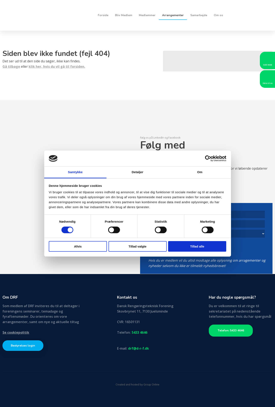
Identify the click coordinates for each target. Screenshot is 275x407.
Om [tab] (199, 172)
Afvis (78, 246)
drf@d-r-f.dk (138, 348)
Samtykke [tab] (75, 172)
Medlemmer (147, 15)
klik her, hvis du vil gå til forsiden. (57, 66)
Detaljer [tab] (137, 172)
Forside (103, 15)
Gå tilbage (11, 66)
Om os (218, 15)
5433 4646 (139, 332)
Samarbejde (198, 15)
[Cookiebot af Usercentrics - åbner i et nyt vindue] (208, 158)
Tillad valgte (137, 246)
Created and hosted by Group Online (137, 384)
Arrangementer (173, 15)
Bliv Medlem (123, 15)
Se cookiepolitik (15, 332)
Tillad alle (197, 246)
